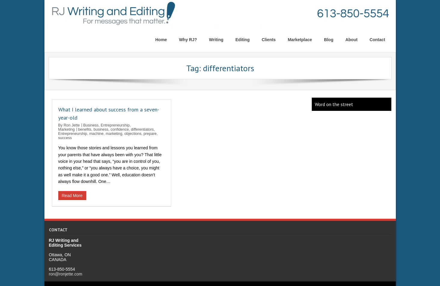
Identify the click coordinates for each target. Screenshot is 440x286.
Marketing (66, 129)
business (100, 129)
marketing (114, 134)
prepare (150, 134)
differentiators (142, 129)
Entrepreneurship (115, 125)
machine (96, 134)
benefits (84, 129)
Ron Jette (72, 125)
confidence (120, 129)
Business (91, 125)
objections (132, 134)
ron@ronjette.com (65, 273)
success (65, 138)
